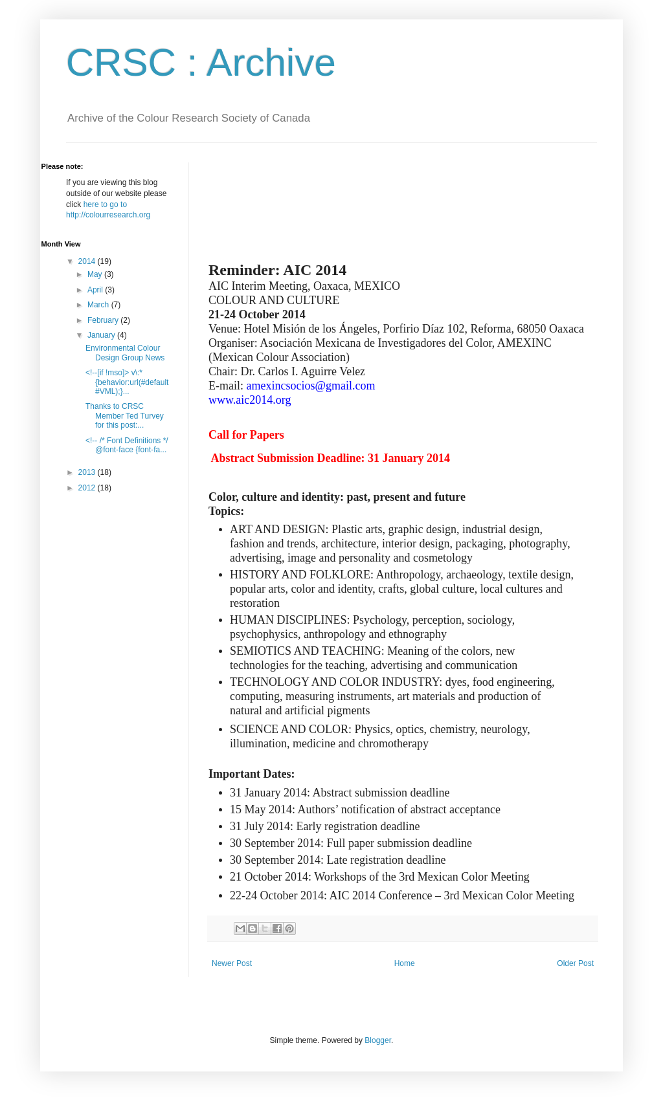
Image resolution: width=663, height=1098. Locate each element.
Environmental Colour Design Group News (124, 353)
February (103, 320)
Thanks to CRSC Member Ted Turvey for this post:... (124, 416)
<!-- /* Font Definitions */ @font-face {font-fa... (126, 445)
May (95, 274)
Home (404, 963)
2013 (88, 472)
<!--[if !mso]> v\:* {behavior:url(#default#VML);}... (126, 382)
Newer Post (232, 963)
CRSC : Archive (201, 62)
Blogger (378, 1040)
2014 (88, 261)
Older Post (575, 963)
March (99, 304)
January (102, 335)
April (96, 289)
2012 (88, 487)
